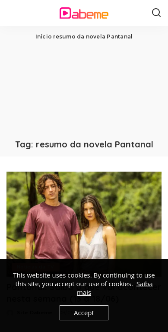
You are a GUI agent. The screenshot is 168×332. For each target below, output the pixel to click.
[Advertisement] (84, 88)
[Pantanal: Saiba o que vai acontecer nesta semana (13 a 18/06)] (84, 224)
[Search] (156, 13)
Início (43, 36)
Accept (84, 312)
